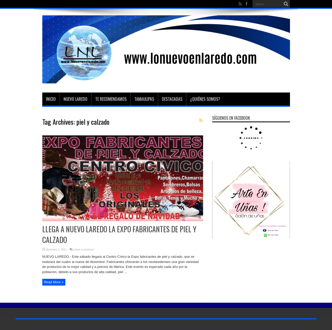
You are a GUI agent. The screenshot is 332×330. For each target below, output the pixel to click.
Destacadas (172, 99)
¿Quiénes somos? (205, 99)
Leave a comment (83, 249)
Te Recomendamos (111, 99)
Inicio (51, 99)
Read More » (54, 282)
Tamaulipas (144, 99)
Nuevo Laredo (75, 99)
